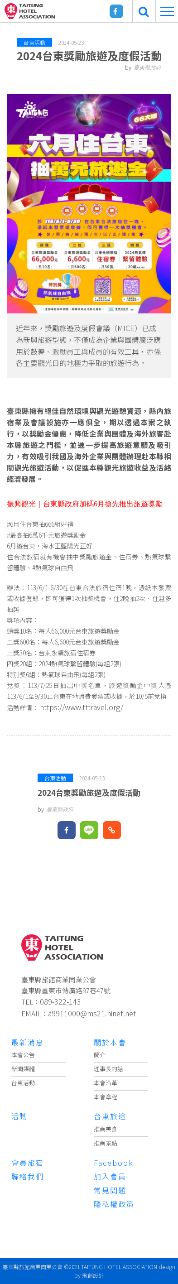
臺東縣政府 (147, 67)
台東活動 (23, 1082)
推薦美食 (105, 1129)
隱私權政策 (114, 1203)
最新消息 (27, 1042)
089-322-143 (60, 1001)
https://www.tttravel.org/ (81, 707)
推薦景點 (105, 1143)
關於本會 (110, 1042)
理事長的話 (108, 1068)
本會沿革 (105, 1082)
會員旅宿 (27, 1162)
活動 (19, 1116)
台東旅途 (110, 1116)
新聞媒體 (23, 1068)
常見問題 (110, 1190)
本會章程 (105, 1096)
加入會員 (110, 1176)
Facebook (114, 1162)
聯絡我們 (27, 1176)
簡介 (100, 1054)
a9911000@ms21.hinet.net (92, 1013)
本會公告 (23, 1054)
